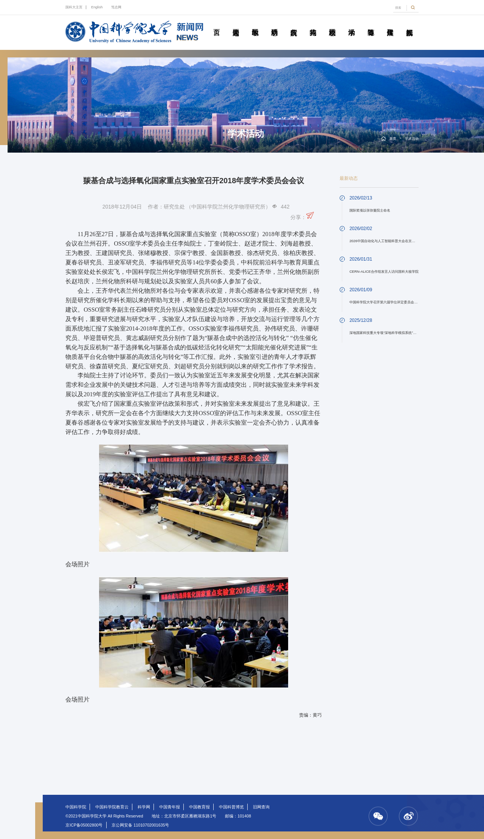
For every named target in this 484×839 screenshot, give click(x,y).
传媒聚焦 (390, 24)
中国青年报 (169, 807)
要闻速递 (236, 24)
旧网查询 (261, 807)
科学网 (144, 807)
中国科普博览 (231, 807)
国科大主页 (73, 7)
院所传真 (294, 24)
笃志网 (116, 7)
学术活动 (352, 24)
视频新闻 (409, 24)
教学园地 (255, 24)
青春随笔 (371, 24)
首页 (217, 24)
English (97, 7)
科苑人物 (313, 24)
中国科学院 (75, 807)
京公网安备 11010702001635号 (140, 825)
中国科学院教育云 (112, 807)
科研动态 (274, 24)
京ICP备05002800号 (83, 825)
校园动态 (332, 24)
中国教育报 (199, 807)
